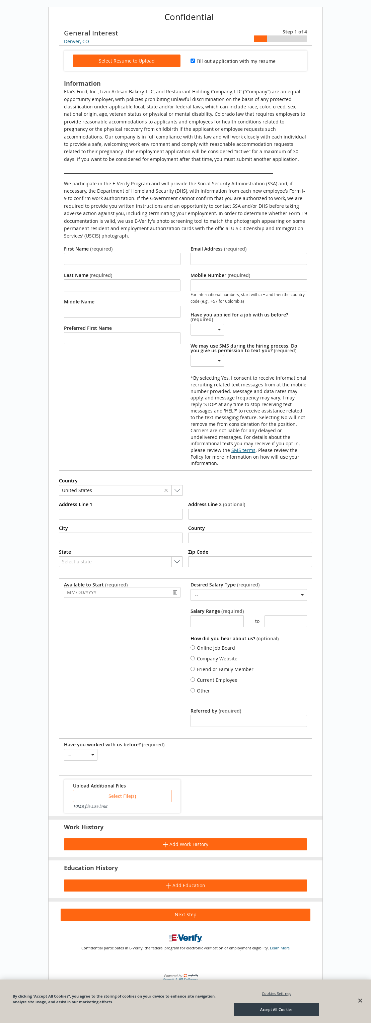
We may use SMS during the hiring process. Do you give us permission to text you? (244, 348)
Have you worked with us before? (114, 744)
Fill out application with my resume (236, 61)
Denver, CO (76, 41)
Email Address (218, 249)
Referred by (216, 711)
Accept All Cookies (276, 1009)
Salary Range (217, 611)
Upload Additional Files (99, 785)
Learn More (280, 947)
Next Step (186, 914)
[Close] (360, 1000)
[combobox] (207, 330)
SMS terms (243, 450)
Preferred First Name (88, 328)
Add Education (185, 885)
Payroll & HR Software (180, 979)
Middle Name (79, 301)
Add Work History (185, 844)
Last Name (88, 275)
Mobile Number (220, 275)
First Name (88, 249)
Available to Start (96, 584)
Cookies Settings (276, 993)
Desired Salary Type (225, 584)
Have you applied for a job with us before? (239, 317)
